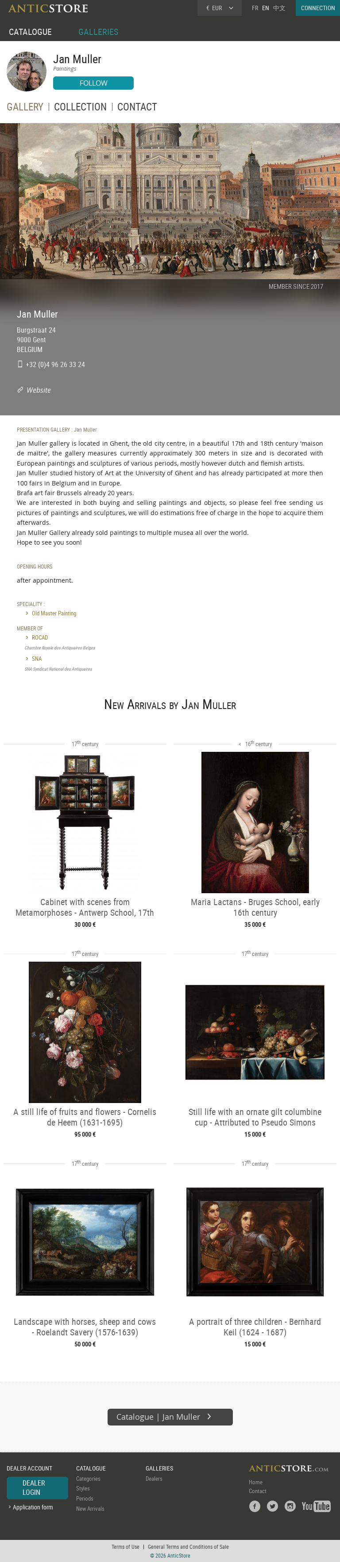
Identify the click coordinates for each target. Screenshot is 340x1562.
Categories (88, 1478)
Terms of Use (125, 1546)
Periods (84, 1498)
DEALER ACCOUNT (29, 1468)
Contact (258, 1491)
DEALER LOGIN (34, 1488)
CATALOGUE (30, 32)
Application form (33, 1507)
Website (39, 390)
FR (255, 8)
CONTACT (137, 108)
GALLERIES (98, 32)
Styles (83, 1488)
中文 (279, 8)
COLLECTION (80, 108)
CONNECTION (318, 8)
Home (256, 1482)
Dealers (154, 1478)
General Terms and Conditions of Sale (188, 1546)
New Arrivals (90, 1509)
